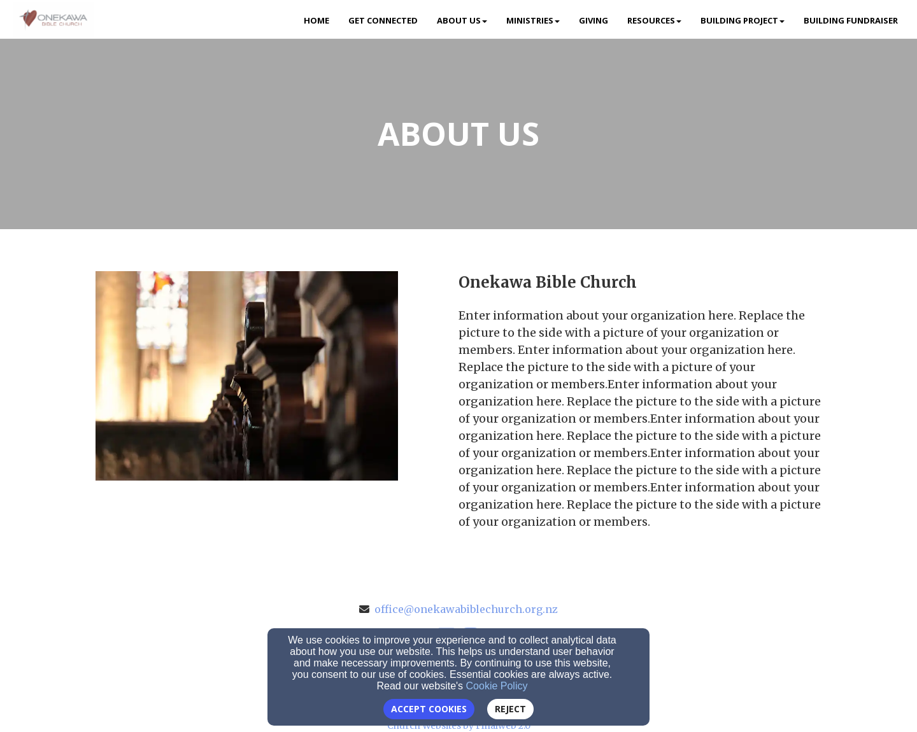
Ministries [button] (533, 20)
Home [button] (316, 20)
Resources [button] (654, 20)
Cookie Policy (497, 685)
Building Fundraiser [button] (851, 20)
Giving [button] (593, 20)
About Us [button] (462, 20)
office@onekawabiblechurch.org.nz (466, 609)
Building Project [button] (742, 20)
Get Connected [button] (383, 20)
